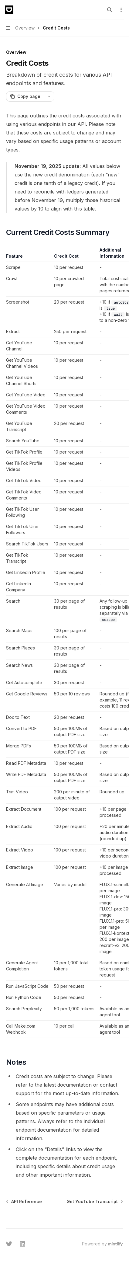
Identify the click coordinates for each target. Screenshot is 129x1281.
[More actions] (121, 9)
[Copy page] (25, 96)
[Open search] (109, 10)
